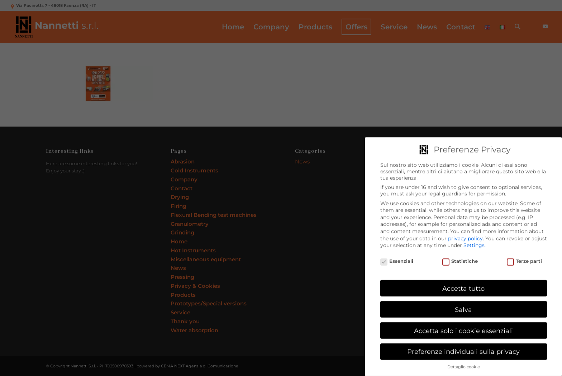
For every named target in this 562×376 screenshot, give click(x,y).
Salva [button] (463, 307)
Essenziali (397, 258)
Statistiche (460, 258)
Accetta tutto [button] (463, 286)
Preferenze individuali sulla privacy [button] (463, 349)
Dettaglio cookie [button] (463, 364)
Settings (474, 242)
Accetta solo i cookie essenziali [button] (463, 328)
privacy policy (465, 236)
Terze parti (524, 258)
